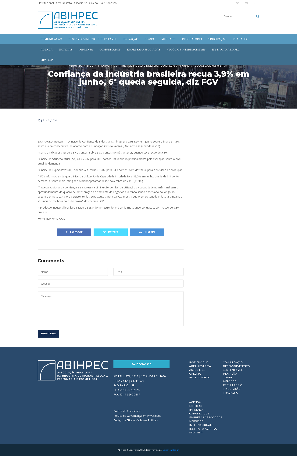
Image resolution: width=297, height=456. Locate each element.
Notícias (195, 405)
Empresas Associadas (205, 417)
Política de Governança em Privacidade (137, 415)
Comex (227, 377)
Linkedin (147, 232)
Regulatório (232, 385)
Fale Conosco (108, 3)
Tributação (232, 388)
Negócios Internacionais (201, 423)
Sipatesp (195, 432)
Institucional (46, 3)
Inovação (230, 373)
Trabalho (230, 392)
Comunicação (233, 362)
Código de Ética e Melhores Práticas (135, 420)
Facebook (74, 232)
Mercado (230, 381)
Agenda (195, 402)
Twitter (110, 232)
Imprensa (196, 409)
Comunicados (199, 413)
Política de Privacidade (127, 411)
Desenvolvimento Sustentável (236, 368)
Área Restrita (64, 3)
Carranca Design (171, 450)
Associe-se (80, 3)
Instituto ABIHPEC (203, 428)
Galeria (93, 3)
